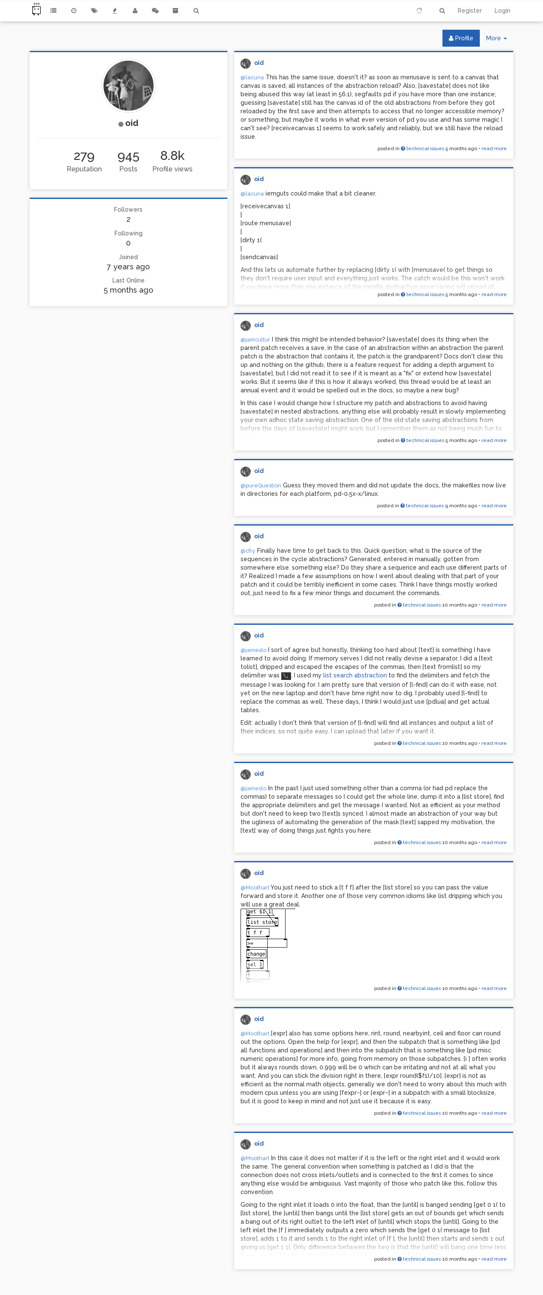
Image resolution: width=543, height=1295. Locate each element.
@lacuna (252, 77)
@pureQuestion (261, 485)
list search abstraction (356, 675)
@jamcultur (255, 339)
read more (494, 148)
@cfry (248, 551)
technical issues (422, 148)
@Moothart (255, 887)
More (499, 40)
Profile (461, 38)
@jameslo (253, 650)
